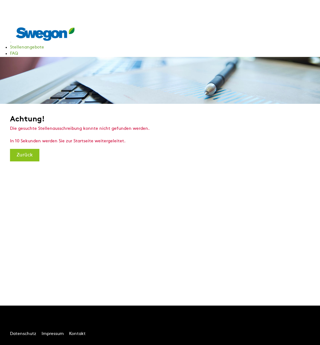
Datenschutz (23, 334)
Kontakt (77, 334)
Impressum (53, 334)
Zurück (25, 155)
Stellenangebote (27, 47)
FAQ (14, 53)
